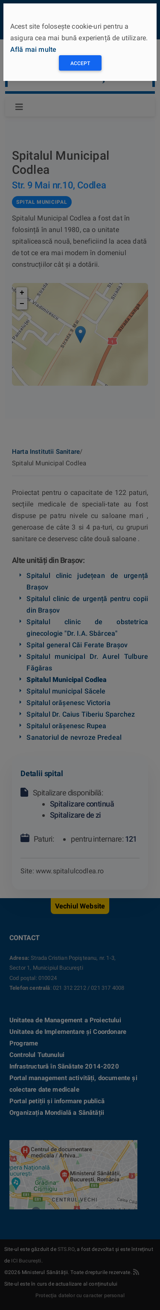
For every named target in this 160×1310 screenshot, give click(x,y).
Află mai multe (33, 49)
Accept (80, 63)
